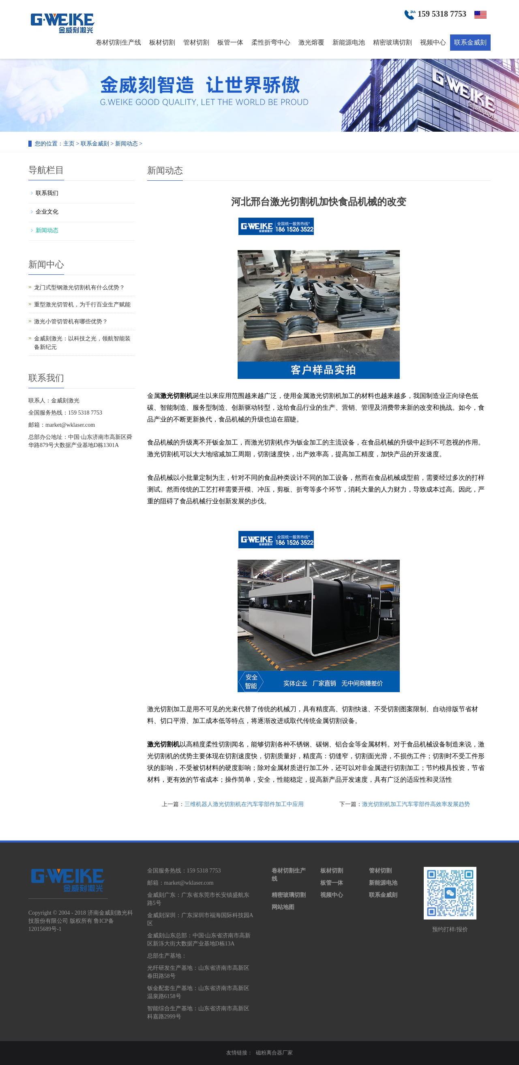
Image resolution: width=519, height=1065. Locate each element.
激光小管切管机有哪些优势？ (71, 322)
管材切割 (196, 42)
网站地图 (283, 907)
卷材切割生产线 (118, 42)
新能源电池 (348, 42)
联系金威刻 (470, 42)
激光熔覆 (311, 42)
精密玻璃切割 (392, 42)
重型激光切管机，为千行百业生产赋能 (82, 305)
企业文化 (47, 212)
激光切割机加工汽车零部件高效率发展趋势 (416, 804)
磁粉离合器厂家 (274, 1053)
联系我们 (47, 193)
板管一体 (230, 42)
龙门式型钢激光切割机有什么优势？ (79, 287)
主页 (69, 144)
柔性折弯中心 (270, 42)
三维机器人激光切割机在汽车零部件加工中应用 (244, 804)
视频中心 (433, 42)
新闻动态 (126, 144)
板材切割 (162, 42)
